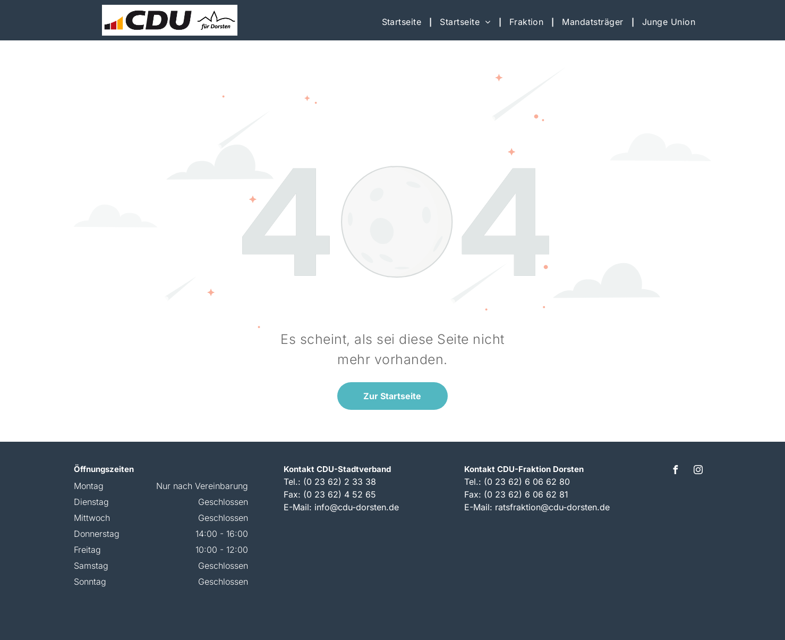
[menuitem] (403, 22)
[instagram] (698, 471)
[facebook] (675, 471)
